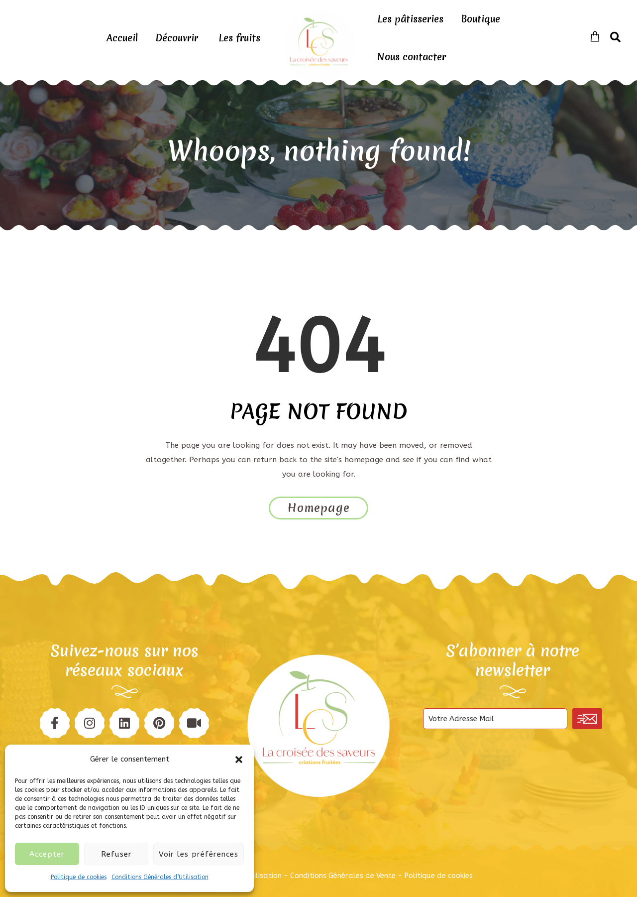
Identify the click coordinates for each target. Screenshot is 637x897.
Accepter (47, 854)
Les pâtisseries (410, 18)
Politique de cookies (78, 877)
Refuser (116, 854)
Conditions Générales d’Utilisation (160, 877)
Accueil (122, 37)
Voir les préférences (198, 854)
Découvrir (176, 37)
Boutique (480, 18)
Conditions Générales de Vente (343, 875)
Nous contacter (411, 56)
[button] (239, 760)
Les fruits (239, 37)
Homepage (319, 508)
